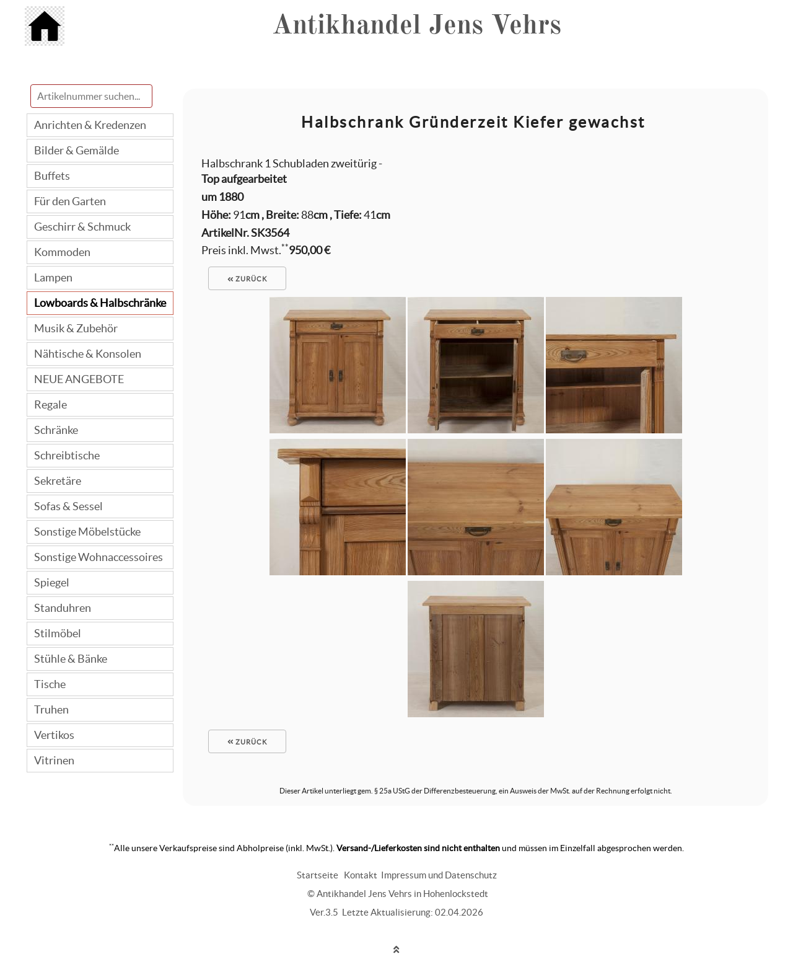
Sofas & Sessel (68, 506)
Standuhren (62, 607)
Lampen (53, 277)
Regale (50, 404)
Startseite (317, 875)
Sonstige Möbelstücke (87, 531)
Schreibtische (67, 455)
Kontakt (360, 875)
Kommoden (62, 252)
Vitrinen (54, 760)
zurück (247, 279)
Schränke (56, 429)
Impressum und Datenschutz (439, 875)
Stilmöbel (57, 633)
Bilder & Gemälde (76, 150)
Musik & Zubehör (76, 328)
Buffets (52, 175)
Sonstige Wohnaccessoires (98, 556)
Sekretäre (57, 480)
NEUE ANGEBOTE (79, 379)
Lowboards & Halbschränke (100, 302)
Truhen (51, 709)
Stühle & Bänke (70, 658)
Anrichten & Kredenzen (90, 124)
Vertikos (54, 734)
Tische (50, 684)
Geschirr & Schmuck (82, 226)
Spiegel (51, 582)
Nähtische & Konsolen (87, 353)
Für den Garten (70, 201)
